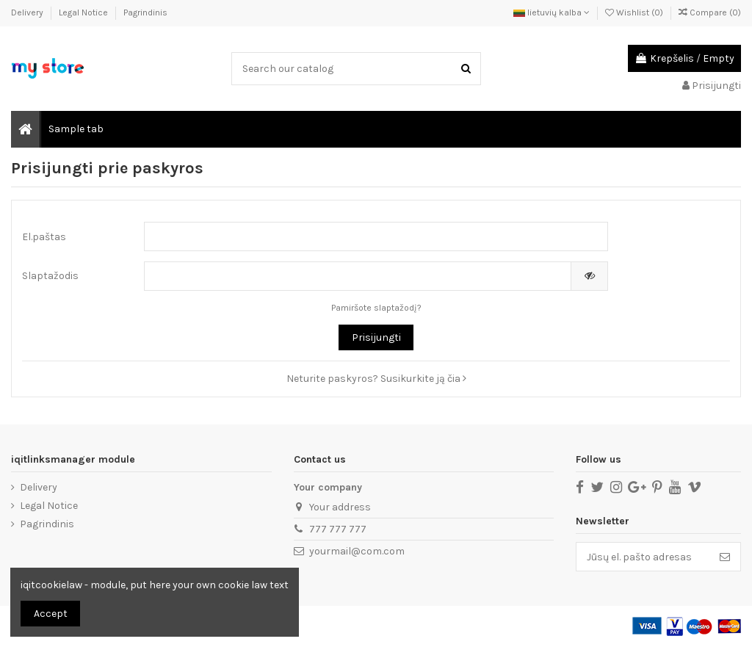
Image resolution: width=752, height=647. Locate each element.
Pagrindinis (145, 12)
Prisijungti (376, 337)
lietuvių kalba (551, 12)
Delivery (28, 12)
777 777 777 (337, 529)
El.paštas (44, 237)
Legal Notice (84, 12)
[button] (75, 129)
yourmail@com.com (357, 551)
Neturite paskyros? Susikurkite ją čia (376, 378)
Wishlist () (635, 12)
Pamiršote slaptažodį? (376, 308)
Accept (51, 613)
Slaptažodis (50, 276)
